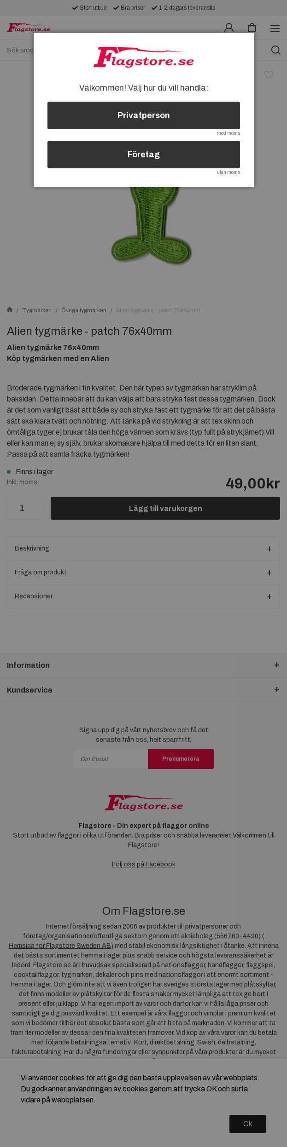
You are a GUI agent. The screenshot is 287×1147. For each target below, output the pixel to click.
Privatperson (143, 115)
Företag (144, 154)
